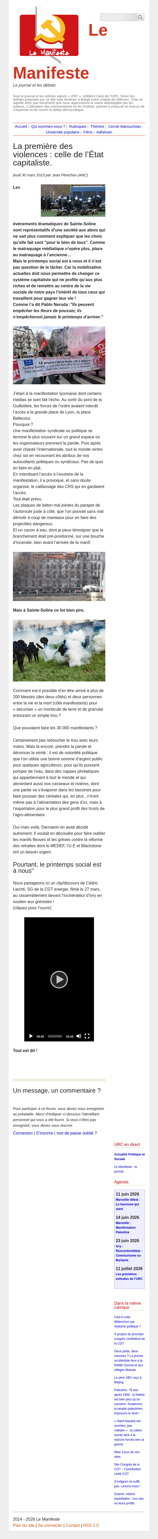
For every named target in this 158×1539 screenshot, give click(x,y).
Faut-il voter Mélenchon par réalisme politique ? (127, 1321)
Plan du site (24, 1525)
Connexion (23, 1133)
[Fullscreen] (87, 1036)
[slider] (55, 1036)
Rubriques (77, 126)
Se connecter (50, 1525)
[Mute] (78, 1036)
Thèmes (97, 126)
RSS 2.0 (91, 1525)
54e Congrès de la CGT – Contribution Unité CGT (127, 1469)
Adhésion (104, 132)
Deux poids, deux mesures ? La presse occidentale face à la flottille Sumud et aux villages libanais (128, 1360)
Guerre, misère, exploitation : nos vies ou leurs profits (129, 1498)
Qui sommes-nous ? (48, 126)
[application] (59, 979)
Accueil (21, 126)
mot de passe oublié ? (77, 1133)
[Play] (59, 979)
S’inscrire (44, 1133)
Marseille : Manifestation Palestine (126, 1227)
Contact (73, 1525)
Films (87, 132)
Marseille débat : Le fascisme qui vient (128, 1204)
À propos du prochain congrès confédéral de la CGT (129, 1338)
